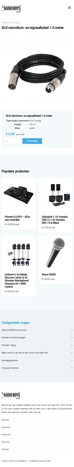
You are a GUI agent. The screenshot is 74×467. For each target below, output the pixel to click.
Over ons (6, 442)
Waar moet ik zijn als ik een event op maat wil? (25, 352)
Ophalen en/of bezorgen (14, 337)
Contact (5, 449)
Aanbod (5, 419)
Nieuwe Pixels (45, 461)
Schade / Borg (9, 345)
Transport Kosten (10, 368)
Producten (6, 434)
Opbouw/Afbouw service (14, 330)
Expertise (6, 427)
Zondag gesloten (10, 360)
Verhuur (5, 22)
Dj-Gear (16, 22)
